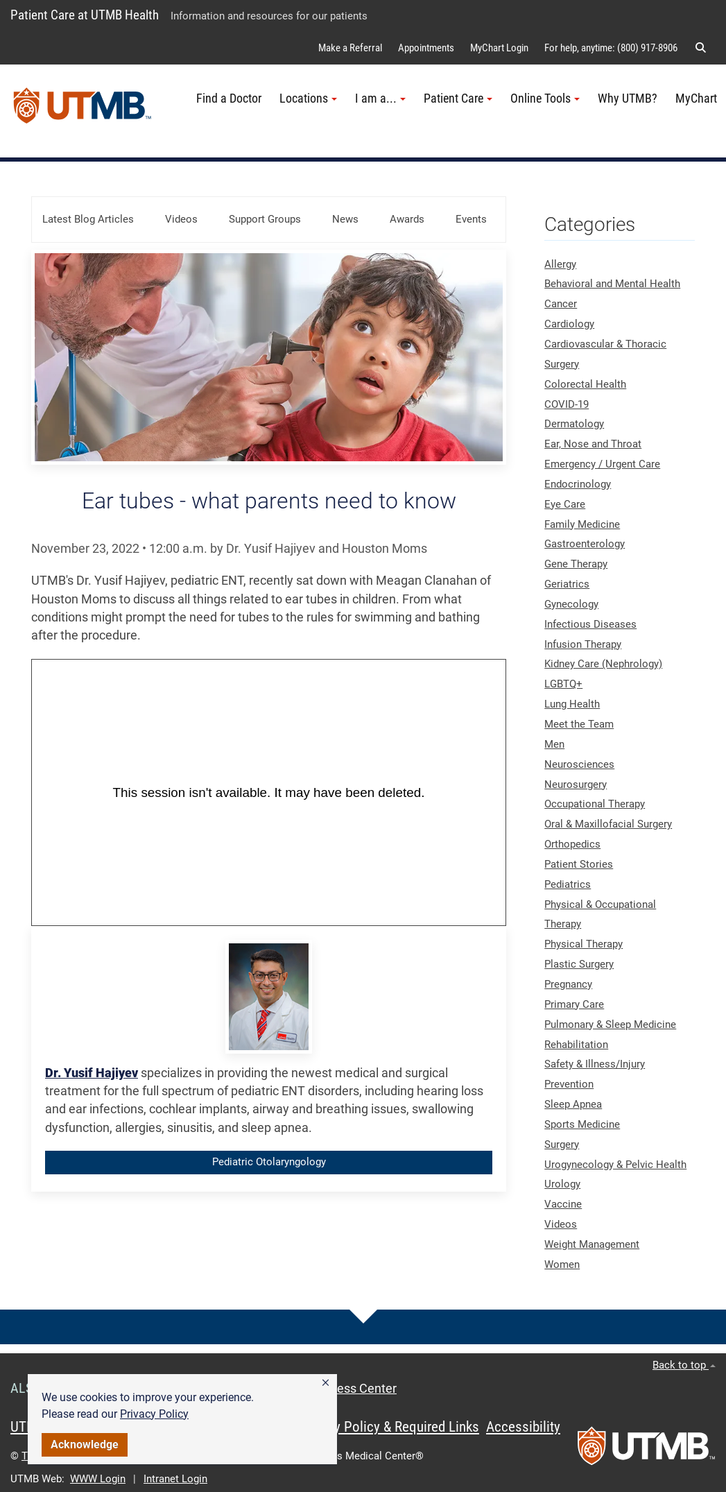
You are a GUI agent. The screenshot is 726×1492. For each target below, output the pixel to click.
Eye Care (564, 504)
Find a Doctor (228, 98)
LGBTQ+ (563, 684)
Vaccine (563, 1204)
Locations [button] (308, 98)
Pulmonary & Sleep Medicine (610, 1024)
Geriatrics (566, 584)
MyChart (696, 98)
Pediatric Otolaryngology (269, 1162)
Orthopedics (572, 844)
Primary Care (574, 1004)
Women (562, 1264)
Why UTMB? (627, 98)
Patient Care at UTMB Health (84, 15)
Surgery (561, 1144)
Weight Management (591, 1244)
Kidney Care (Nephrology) (603, 664)
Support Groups (265, 219)
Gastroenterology (584, 544)
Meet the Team (579, 724)
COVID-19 (566, 404)
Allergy (560, 264)
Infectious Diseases (590, 624)
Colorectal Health (585, 384)
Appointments (426, 48)
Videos (181, 219)
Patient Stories (578, 864)
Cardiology (569, 324)
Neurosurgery (575, 784)
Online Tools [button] (545, 98)
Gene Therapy (575, 564)
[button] (325, 1383)
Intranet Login (175, 1479)
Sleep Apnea (573, 1104)
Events (471, 219)
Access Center (356, 1389)
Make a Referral (350, 48)
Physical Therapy (583, 944)
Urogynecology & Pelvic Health (615, 1164)
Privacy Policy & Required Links (388, 1426)
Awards (407, 219)
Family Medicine (582, 524)
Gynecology (571, 604)
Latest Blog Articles (88, 219)
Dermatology (574, 424)
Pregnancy (568, 984)
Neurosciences (579, 764)
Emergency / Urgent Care (602, 464)
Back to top (684, 1365)
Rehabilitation (576, 1044)
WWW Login (98, 1479)
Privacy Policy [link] (154, 1414)
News (345, 219)
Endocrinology (577, 484)
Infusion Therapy (582, 644)
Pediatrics (567, 884)
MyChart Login (499, 48)
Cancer (560, 304)
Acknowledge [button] (85, 1444)
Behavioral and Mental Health (612, 283)
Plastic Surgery (579, 964)
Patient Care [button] (458, 98)
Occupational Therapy (594, 804)
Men (554, 744)
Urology (562, 1184)
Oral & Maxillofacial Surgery (608, 824)
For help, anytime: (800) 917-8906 (610, 48)
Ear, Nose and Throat (592, 444)
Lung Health (572, 704)
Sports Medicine (582, 1124)
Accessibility (523, 1426)
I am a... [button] (380, 98)
